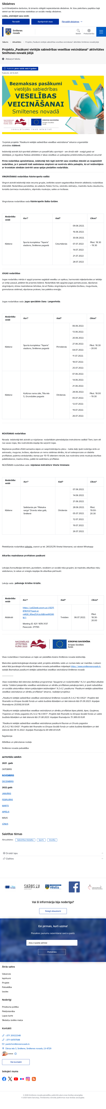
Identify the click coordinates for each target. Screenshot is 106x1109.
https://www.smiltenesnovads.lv (85, 666)
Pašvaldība (7, 987)
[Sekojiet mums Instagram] (28, 1079)
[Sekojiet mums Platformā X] (10, 1079)
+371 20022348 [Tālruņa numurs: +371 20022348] (13, 1035)
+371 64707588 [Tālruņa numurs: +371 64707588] (13, 1039)
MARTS (5, 805)
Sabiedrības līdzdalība (25, 840)
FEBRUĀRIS (7, 799)
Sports (41, 840)
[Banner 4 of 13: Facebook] (74, 886)
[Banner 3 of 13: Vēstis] (53, 886)
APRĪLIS (5, 811)
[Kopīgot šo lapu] (53, 858)
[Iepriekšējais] (5, 887)
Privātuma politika (10, 1007)
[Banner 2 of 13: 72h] (31, 886)
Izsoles (5, 991)
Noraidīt (16, 21)
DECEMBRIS (8, 781)
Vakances (6, 974)
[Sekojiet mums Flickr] (22, 1078)
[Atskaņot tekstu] (13, 58)
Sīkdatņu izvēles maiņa (12, 1020)
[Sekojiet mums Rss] (34, 1079)
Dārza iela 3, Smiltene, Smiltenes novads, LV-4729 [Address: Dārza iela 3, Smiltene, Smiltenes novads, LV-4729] (28, 1048)
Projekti (5, 982)
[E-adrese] (7, 1053)
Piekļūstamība (8, 1011)
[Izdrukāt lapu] (53, 853)
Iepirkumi (6, 978)
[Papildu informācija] (15, 1054)
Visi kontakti (16, 1062)
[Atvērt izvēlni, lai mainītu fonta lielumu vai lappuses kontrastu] (89, 32)
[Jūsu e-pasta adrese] (51, 943)
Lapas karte (7, 1015)
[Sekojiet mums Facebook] (4, 1079)
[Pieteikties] (52, 952)
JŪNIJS (5, 824)
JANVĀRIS (6, 793)
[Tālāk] (100, 887)
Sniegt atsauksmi (53, 911)
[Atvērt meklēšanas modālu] (78, 32)
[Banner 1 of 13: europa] (10, 886)
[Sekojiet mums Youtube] (16, 1078)
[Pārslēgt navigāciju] (101, 32)
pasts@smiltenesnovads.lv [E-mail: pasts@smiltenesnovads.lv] (18, 1044)
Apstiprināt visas (45, 21)
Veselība (52, 840)
